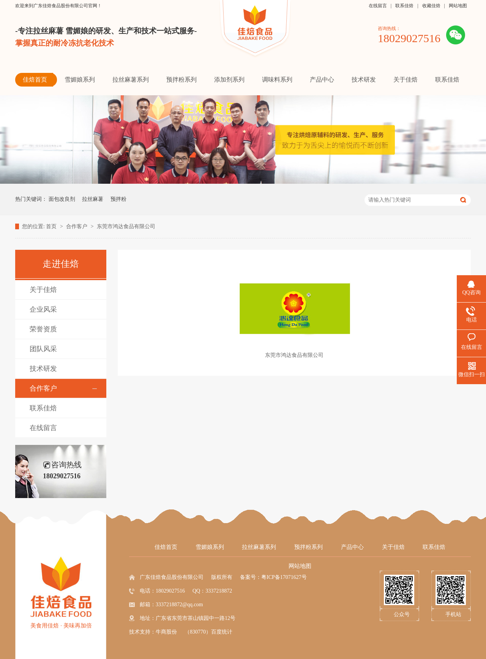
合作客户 (77, 226)
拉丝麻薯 (92, 199)
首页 (52, 226)
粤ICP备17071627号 (284, 577)
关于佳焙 (43, 289)
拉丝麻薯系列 (259, 547)
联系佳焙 (404, 5)
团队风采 (43, 349)
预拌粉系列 (308, 547)
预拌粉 (118, 199)
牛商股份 (166, 632)
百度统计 (221, 632)
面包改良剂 (62, 199)
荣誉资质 (43, 329)
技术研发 (43, 368)
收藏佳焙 (431, 5)
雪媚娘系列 (210, 547)
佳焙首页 (166, 547)
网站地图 (458, 5)
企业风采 (43, 309)
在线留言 (378, 5)
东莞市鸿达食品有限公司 (126, 226)
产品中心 (352, 547)
